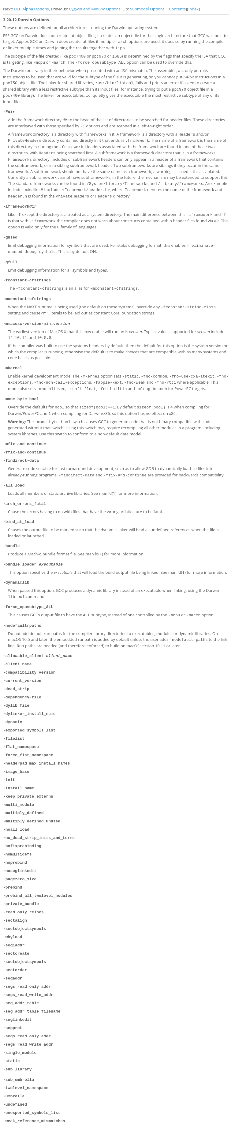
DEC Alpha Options (31, 9)
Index (193, 9)
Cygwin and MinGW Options (95, 9)
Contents (177, 9)
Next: (8, 9)
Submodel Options (147, 9)
